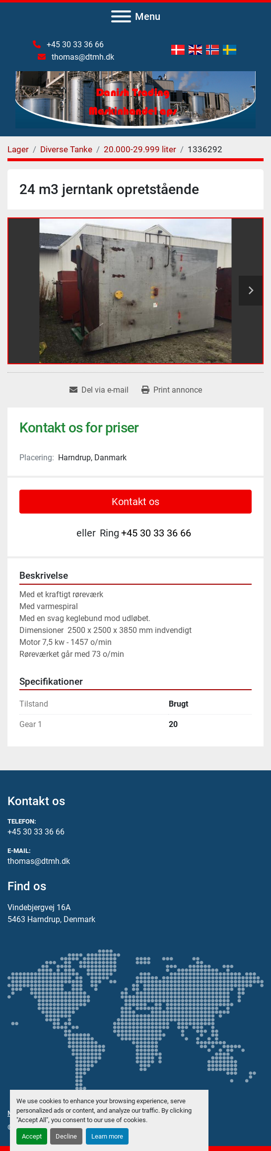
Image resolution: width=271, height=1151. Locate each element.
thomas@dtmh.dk (82, 57)
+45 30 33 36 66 (74, 44)
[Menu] (121, 16)
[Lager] (18, 149)
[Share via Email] (99, 390)
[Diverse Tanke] (66, 149)
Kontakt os (135, 502)
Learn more (107, 1136)
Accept (32, 1136)
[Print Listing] (171, 390)
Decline (66, 1136)
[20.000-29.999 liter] (140, 149)
